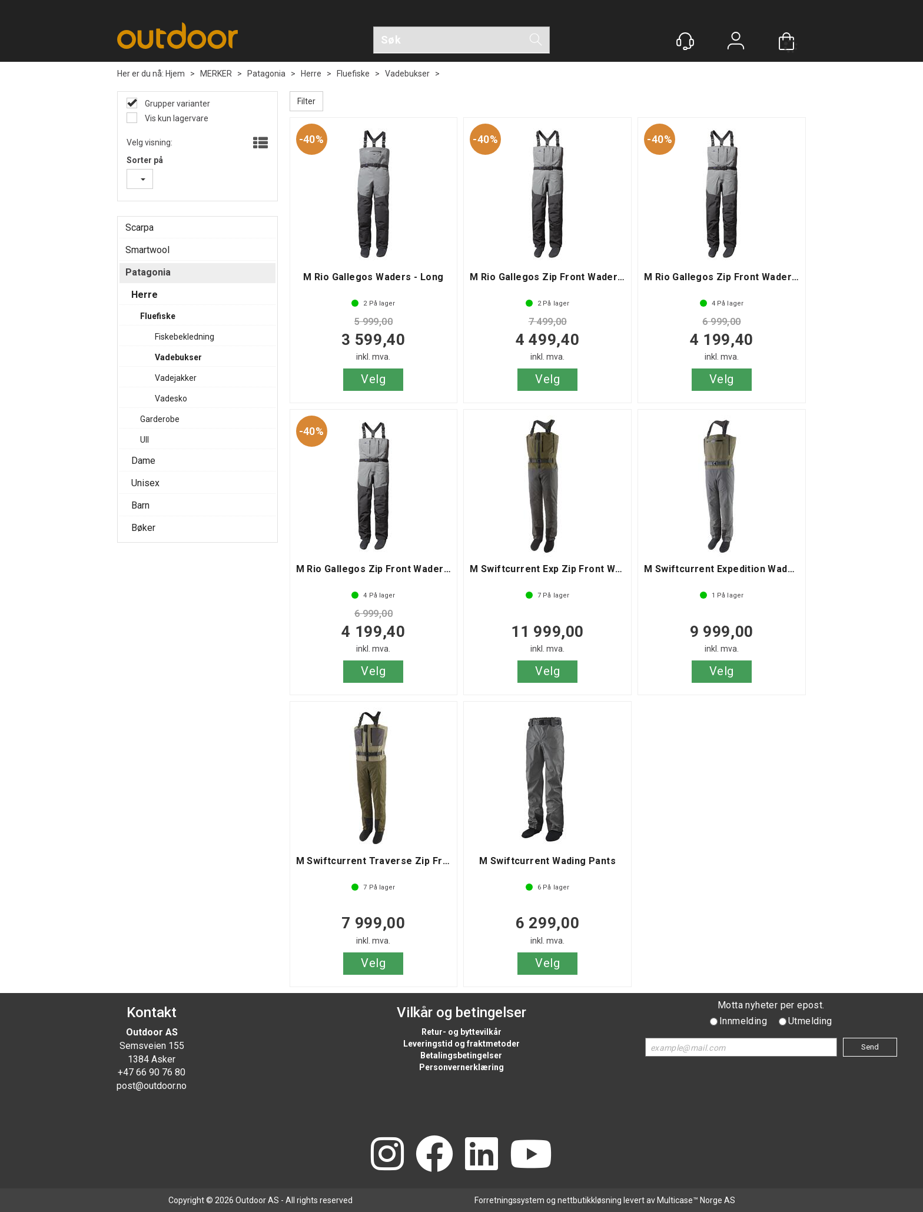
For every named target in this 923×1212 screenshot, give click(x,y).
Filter (306, 101)
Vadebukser (407, 73)
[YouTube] (531, 1155)
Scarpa (139, 227)
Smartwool (147, 249)
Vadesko (171, 398)
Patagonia (266, 73)
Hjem (175, 73)
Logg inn (735, 42)
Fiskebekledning (184, 336)
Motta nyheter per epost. (771, 1005)
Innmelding (743, 1021)
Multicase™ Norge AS (696, 1200)
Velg (373, 379)
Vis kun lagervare (175, 118)
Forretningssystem (509, 1200)
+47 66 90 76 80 (151, 1072)
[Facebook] (434, 1155)
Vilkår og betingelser (461, 1012)
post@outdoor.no (152, 1085)
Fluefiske (353, 73)
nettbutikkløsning (589, 1200)
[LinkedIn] (481, 1155)
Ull (144, 439)
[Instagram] (387, 1155)
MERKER (216, 73)
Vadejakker (176, 378)
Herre (311, 73)
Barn (140, 505)
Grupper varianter (176, 103)
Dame (143, 460)
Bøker (143, 527)
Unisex (145, 483)
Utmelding (810, 1021)
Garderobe (160, 419)
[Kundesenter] (685, 41)
